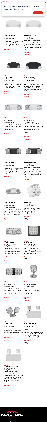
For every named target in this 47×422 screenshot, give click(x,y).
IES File (5, 51)
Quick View (6, 34)
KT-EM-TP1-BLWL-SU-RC (30, 162)
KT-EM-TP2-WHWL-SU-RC (30, 35)
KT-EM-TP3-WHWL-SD (9, 202)
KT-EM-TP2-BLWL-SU (9, 77)
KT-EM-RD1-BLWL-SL (9, 283)
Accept (37, 12)
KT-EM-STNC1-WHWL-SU (30, 323)
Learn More (6, 53)
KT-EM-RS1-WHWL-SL (29, 202)
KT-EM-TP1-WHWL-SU (9, 119)
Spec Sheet (6, 49)
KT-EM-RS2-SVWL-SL (29, 283)
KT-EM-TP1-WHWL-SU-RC (30, 119)
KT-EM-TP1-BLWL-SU (9, 162)
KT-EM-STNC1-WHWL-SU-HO (11, 367)
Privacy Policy (21, 9)
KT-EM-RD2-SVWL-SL (9, 323)
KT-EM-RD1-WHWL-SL (9, 243)
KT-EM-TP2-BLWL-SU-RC (30, 77)
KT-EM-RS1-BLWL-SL (29, 243)
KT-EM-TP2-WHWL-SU (9, 35)
